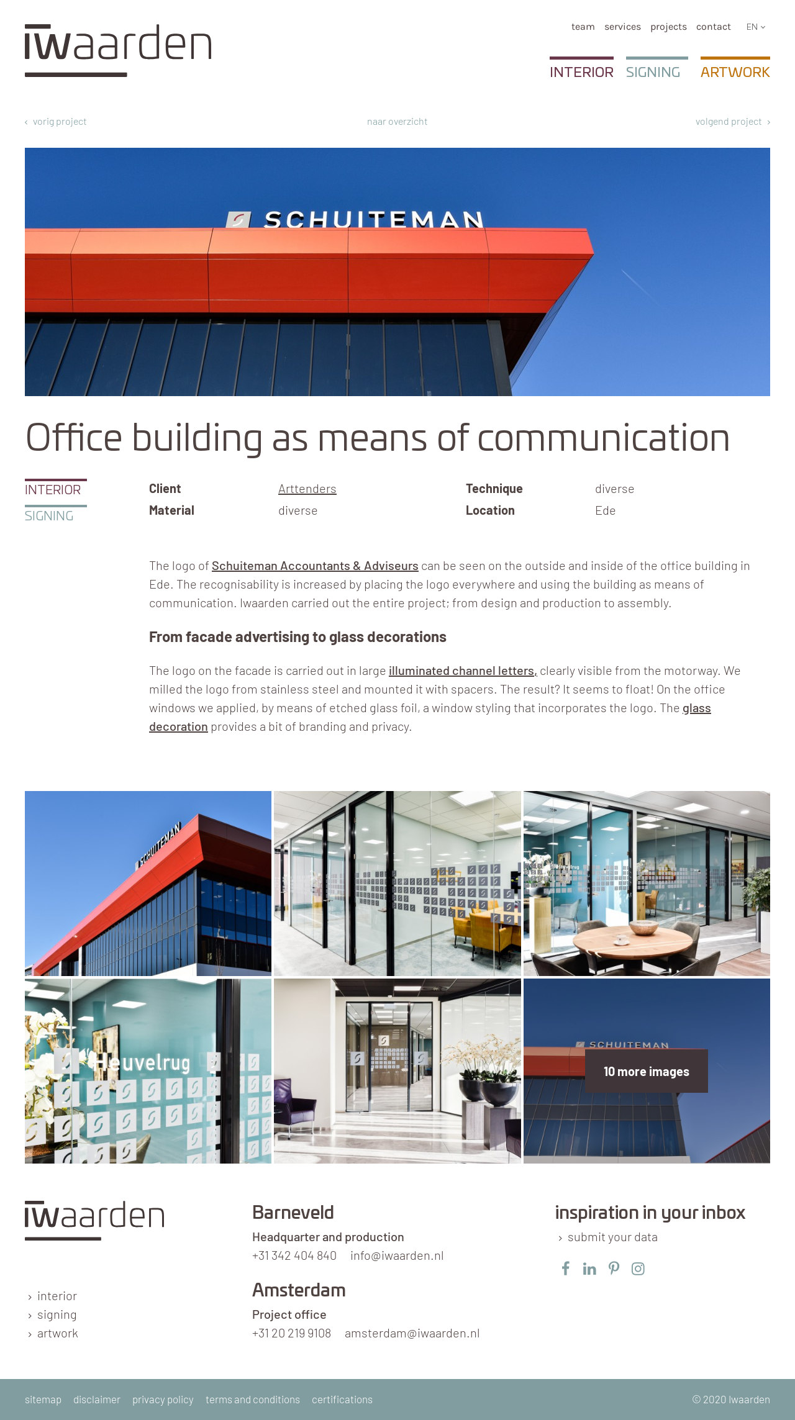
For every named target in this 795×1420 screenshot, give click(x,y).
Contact (713, 26)
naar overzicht (397, 121)
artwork (57, 1332)
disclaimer (96, 1399)
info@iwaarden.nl (397, 1254)
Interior (582, 72)
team (583, 26)
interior (57, 1295)
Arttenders (307, 488)
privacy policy (163, 1399)
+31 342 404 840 (294, 1254)
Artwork (735, 72)
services (622, 26)
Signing (653, 72)
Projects (668, 26)
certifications (342, 1399)
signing (57, 1313)
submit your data (613, 1236)
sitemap (43, 1399)
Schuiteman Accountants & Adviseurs (315, 565)
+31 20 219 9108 (291, 1332)
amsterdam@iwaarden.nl (412, 1332)
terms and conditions (253, 1399)
